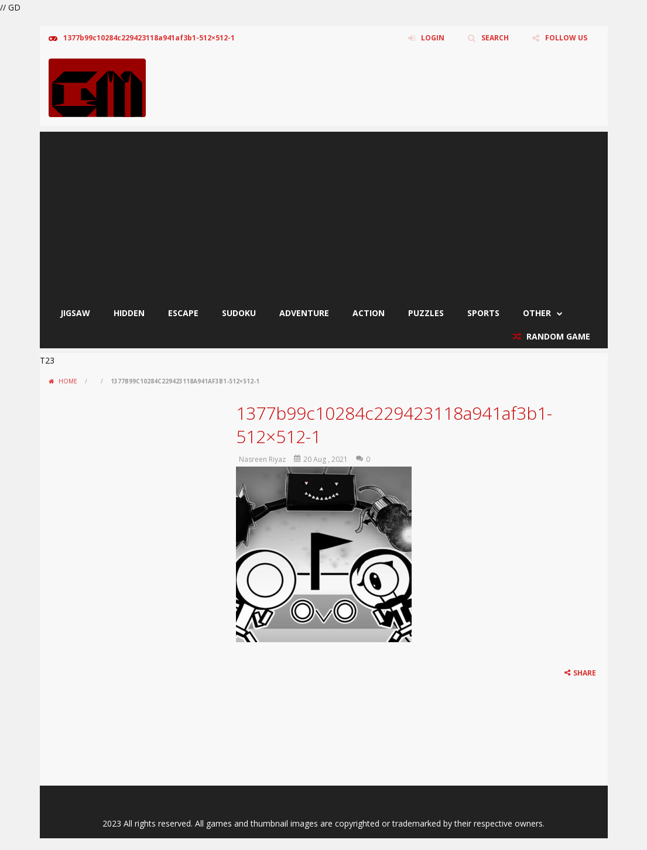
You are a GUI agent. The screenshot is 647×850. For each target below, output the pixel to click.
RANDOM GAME (557, 336)
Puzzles (426, 312)
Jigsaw (75, 312)
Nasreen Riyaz (262, 459)
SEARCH (495, 38)
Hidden (129, 312)
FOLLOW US (566, 38)
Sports (483, 312)
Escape (183, 312)
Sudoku (239, 312)
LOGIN (432, 38)
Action (368, 312)
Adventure (304, 312)
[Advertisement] (324, 214)
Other (537, 312)
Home (68, 381)
